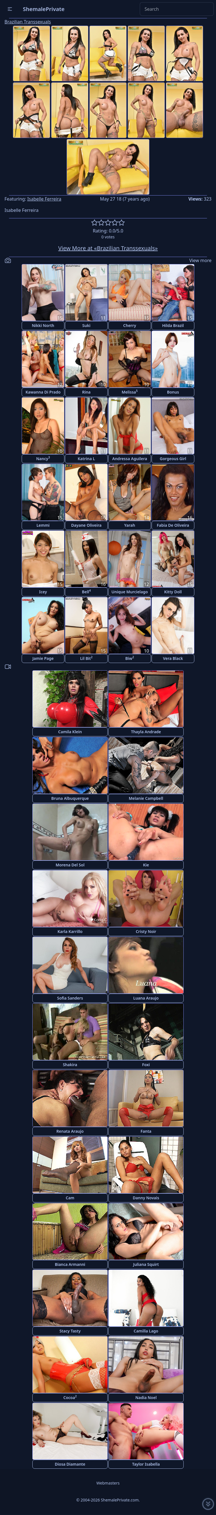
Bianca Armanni (70, 1264)
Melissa (130, 392)
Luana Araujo (146, 998)
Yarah (129, 525)
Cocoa (69, 1397)
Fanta (146, 1131)
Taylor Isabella (146, 1464)
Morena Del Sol (70, 865)
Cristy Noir (146, 931)
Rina (86, 392)
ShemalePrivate (43, 9)
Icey (43, 591)
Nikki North (43, 325)
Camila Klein (70, 731)
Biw (129, 658)
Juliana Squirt (146, 1264)
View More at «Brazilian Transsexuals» (108, 248)
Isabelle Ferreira (44, 199)
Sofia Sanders (70, 998)
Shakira (70, 1064)
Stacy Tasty (69, 1331)
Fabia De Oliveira (173, 525)
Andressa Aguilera (129, 458)
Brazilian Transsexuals (27, 22)
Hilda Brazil (173, 325)
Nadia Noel (146, 1397)
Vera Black (173, 658)
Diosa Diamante (70, 1464)
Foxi (146, 1064)
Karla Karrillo (69, 931)
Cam (70, 1197)
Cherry (129, 325)
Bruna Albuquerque (70, 798)
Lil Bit (86, 658)
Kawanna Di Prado (43, 392)
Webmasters (108, 1483)
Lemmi (43, 525)
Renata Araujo (70, 1131)
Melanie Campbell (146, 798)
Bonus (173, 392)
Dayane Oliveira (86, 525)
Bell (86, 591)
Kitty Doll (173, 591)
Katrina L (86, 458)
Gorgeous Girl (173, 458)
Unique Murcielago (129, 591)
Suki (86, 325)
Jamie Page (43, 658)
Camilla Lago (146, 1331)
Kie (146, 865)
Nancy (43, 458)
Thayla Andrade (146, 731)
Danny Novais (146, 1197)
